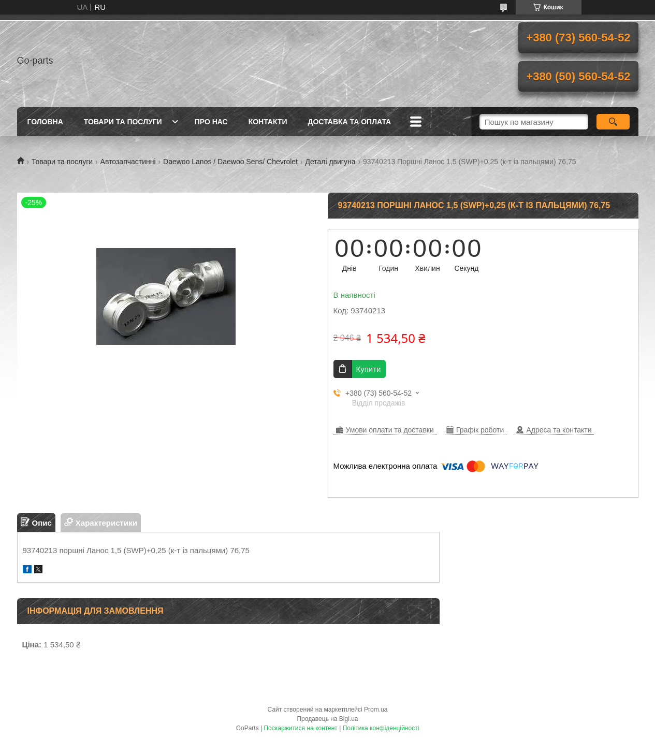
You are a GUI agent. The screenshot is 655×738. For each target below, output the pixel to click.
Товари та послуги (123, 122)
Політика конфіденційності (381, 728)
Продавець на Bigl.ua (327, 718)
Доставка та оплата (349, 122)
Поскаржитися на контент (300, 728)
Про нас (211, 122)
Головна (45, 122)
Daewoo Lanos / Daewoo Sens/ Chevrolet (230, 161)
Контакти (268, 122)
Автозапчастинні (128, 161)
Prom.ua (375, 709)
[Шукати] (613, 121)
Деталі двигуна (330, 161)
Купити (368, 369)
